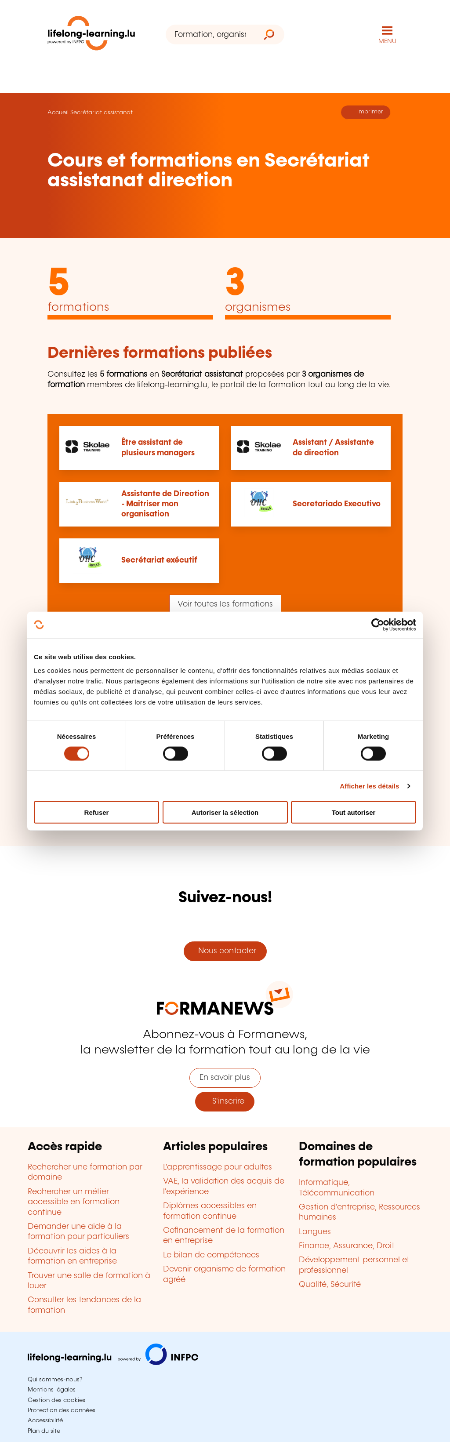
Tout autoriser (354, 812)
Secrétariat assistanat (101, 112)
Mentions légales (52, 1390)
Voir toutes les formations (225, 604)
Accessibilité (45, 1420)
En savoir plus (225, 1078)
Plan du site (44, 1431)
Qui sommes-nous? (55, 1380)
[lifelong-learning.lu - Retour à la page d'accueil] (91, 35)
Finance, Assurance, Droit (347, 1246)
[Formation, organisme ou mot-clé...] (210, 34)
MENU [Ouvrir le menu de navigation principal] (387, 41)
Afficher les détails (369, 785)
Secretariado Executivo (337, 504)
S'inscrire (225, 1101)
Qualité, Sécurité (330, 1285)
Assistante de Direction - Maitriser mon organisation (165, 504)
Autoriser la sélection (225, 812)
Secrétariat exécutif (159, 560)
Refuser (96, 812)
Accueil (58, 112)
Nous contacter (225, 951)
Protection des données (61, 1410)
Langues (315, 1232)
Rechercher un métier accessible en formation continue (74, 1202)
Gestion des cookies (56, 1400)
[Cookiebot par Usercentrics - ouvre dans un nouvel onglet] (377, 624)
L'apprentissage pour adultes (217, 1167)
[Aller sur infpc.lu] (113, 1363)
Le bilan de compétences (211, 1255)
